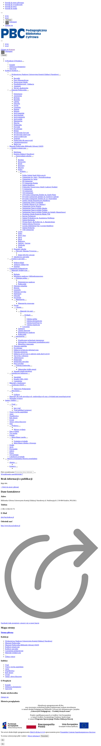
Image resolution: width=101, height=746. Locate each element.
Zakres (11, 451)
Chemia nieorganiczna (34, 321)
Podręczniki (22, 284)
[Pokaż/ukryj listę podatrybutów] (10, 426)
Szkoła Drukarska (28, 228)
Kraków (23, 171)
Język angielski (19, 113)
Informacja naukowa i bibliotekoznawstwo (28, 276)
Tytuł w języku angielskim (18, 412)
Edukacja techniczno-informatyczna (26, 350)
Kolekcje (8, 70)
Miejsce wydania (19, 429)
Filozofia (17, 103)
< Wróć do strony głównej (10, 487)
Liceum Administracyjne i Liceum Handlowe (37, 226)
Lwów (20, 231)
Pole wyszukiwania (7, 472)
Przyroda (17, 127)
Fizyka (16, 105)
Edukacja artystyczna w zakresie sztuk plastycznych (32, 354)
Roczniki (17, 78)
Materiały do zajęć (26, 311)
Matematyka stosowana (26, 303)
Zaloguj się (9, 25)
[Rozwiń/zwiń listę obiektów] (23, 61)
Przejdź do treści (11, 6)
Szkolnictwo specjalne (21, 257)
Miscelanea (15, 391)
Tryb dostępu (13, 455)
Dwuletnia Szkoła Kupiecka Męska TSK (36, 214)
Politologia (17, 294)
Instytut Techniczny (29, 216)
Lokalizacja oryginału (16, 457)
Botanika (17, 100)
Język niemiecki (19, 117)
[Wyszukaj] (35, 472)
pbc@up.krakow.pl (7, 517)
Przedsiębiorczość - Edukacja (24, 84)
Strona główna (7, 632)
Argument (17, 86)
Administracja (19, 358)
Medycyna (17, 144)
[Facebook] (20, 623)
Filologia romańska (20, 286)
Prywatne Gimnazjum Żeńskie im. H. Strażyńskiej (39, 199)
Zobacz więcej (10, 657)
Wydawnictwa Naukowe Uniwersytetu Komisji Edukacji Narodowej (35, 74)
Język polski (18, 119)
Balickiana (17, 152)
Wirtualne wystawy (16, 398)
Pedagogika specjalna (21, 361)
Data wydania (14, 431)
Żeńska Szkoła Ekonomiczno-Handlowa (36, 200)
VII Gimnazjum (27, 193)
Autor (11, 414)
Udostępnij (11, 22)
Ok (3, 740)
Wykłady (27, 315)
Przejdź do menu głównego (14, 3)
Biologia (17, 98)
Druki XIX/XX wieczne (26, 255)
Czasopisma (18, 381)
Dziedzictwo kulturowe (19, 373)
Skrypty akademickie (21, 88)
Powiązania (13, 449)
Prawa (11, 453)
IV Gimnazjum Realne (30, 183)
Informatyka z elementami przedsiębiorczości (33, 342)
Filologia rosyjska (20, 292)
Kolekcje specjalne (18, 259)
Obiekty (12, 462)
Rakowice (21, 241)
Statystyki (12, 69)
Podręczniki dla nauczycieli (23, 140)
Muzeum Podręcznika (19, 90)
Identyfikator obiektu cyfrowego (25, 443)
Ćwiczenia (26, 327)
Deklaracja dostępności (17, 67)
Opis (11, 424)
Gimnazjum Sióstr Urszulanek (32, 202)
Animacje (21, 329)
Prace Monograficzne (21, 80)
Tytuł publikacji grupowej (23, 410)
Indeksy (8, 400)
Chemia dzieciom (24, 330)
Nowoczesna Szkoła (21, 82)
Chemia (16, 102)
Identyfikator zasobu (18, 437)
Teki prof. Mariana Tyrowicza (26, 251)
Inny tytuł (17, 408)
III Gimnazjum (27, 181)
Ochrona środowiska (22, 365)
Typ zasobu (13, 433)
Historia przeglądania (14, 458)
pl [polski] (6, 16)
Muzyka (16, 123)
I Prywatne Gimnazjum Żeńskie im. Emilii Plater (39, 195)
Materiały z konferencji (17, 383)
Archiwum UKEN (17, 385)
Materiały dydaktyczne (19, 270)
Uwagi (11, 420)
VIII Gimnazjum (28, 230)
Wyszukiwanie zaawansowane (11, 474)
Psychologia (18, 129)
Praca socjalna (19, 363)
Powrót (4, 55)
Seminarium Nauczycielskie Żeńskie (35, 210)
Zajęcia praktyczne (20, 136)
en (6, 18)
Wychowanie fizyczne (21, 133)
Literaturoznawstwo (20, 142)
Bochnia (21, 160)
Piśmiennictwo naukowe (26, 282)
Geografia (17, 107)
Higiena (16, 109)
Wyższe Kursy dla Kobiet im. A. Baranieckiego (38, 222)
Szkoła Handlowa (28, 185)
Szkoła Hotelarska (28, 220)
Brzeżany (21, 166)
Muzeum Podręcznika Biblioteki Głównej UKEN (26, 146)
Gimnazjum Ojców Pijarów (31, 206)
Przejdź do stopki (11, 8)
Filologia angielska (20, 346)
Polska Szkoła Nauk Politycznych (34, 175)
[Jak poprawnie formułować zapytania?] (22, 474)
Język (11, 447)
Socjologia (17, 297)
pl (7, 18)
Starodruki (17, 377)
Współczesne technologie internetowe (31, 340)
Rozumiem (44, 736)
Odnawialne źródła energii (27, 369)
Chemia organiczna (33, 325)
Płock (20, 239)
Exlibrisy (17, 394)
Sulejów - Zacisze (24, 243)
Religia (16, 131)
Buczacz (21, 167)
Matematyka (18, 121)
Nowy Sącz (22, 235)
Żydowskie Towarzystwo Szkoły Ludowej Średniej (39, 187)
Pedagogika (18, 125)
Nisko (20, 233)
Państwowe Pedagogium (22, 389)
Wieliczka (21, 245)
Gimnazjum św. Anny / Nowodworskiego (36, 177)
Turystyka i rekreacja (21, 356)
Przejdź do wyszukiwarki (14, 4)
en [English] (7, 16)
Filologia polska (21, 278)
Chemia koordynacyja (34, 323)
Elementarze (18, 94)
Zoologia (17, 138)
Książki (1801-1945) (21, 379)
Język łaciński (18, 115)
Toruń (20, 247)
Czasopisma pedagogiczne (18, 268)
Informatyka (20, 336)
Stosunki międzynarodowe (23, 371)
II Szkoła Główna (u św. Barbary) (34, 204)
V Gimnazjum (27, 189)
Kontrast (8, 20)
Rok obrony (13, 418)
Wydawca (15, 426)
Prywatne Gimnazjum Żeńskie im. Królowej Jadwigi (40, 197)
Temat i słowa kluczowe (17, 422)
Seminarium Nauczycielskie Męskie (34, 208)
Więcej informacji (34, 736)
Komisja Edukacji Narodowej (24, 154)
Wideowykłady (19, 263)
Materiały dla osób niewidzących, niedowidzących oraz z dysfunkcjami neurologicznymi (40, 396)
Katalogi (17, 266)
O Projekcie (9, 61)
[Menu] (2, 12)
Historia (16, 111)
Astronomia (18, 96)
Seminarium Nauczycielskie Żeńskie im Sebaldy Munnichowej (44, 212)
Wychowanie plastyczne (22, 134)
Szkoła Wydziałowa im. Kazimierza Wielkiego (38, 218)
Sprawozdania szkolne (23, 156)
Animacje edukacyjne (21, 264)
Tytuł (13, 404)
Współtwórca (14, 416)
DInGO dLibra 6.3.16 (37, 732)
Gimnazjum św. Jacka (29, 179)
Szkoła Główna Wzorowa (31, 224)
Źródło (11, 445)
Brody (20, 164)
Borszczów (22, 162)
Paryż (20, 237)
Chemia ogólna (32, 319)
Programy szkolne (20, 249)
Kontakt (12, 65)
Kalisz (20, 169)
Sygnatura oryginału (21, 441)
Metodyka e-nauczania (26, 344)
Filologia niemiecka (20, 352)
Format (11, 435)
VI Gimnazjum (27, 191)
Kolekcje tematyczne (19, 148)
